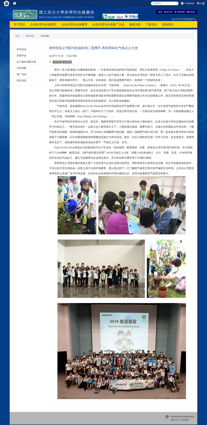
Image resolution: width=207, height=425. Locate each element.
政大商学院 (179, 11)
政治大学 (168, 11)
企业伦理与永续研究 (43, 24)
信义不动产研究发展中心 (184, 19)
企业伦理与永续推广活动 (108, 24)
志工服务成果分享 (26, 61)
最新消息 (135, 24)
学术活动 (21, 49)
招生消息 (21, 80)
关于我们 (19, 24)
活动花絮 (21, 68)
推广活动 (21, 74)
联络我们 (168, 24)
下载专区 (151, 24)
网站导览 (191, 11)
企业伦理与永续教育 (74, 24)
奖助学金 (21, 55)
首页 (160, 11)
